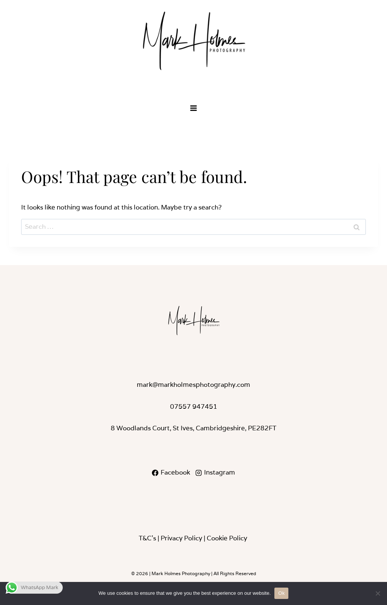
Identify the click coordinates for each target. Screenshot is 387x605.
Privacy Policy (181, 538)
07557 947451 (193, 406)
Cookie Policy (227, 538)
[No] (377, 593)
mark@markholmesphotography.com (193, 384)
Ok (281, 593)
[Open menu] (194, 108)
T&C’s (147, 538)
